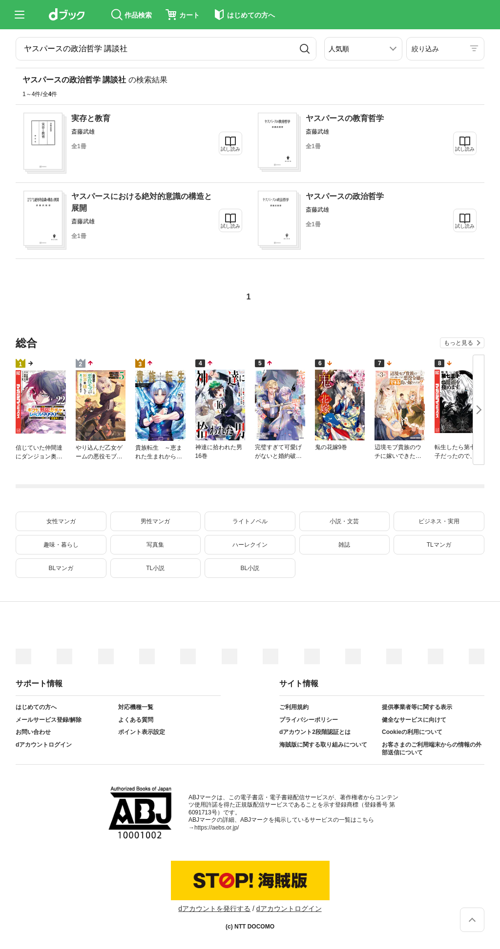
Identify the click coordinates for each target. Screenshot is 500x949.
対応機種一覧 (135, 707)
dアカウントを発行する (214, 908)
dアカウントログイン (44, 744)
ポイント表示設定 (141, 732)
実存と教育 (90, 118)
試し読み (230, 149)
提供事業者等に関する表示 (417, 707)
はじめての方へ (36, 707)
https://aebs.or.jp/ (216, 827)
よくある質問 (135, 719)
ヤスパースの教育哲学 (345, 118)
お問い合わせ (33, 732)
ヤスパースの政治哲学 (345, 196)
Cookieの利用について (412, 732)
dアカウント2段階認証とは (315, 732)
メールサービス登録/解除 (49, 719)
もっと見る (458, 342)
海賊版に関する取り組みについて (323, 744)
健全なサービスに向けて (414, 719)
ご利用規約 (294, 707)
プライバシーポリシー (308, 719)
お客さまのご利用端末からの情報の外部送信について (431, 748)
